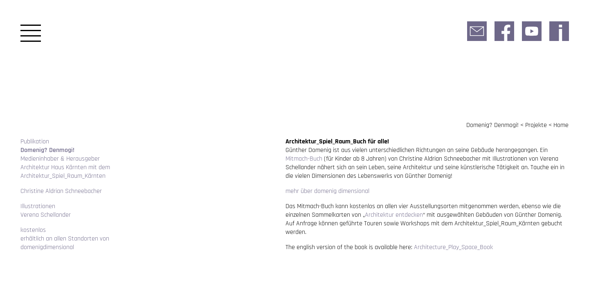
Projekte (536, 125)
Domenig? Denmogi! (492, 125)
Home (561, 125)
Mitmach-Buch (304, 158)
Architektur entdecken (394, 215)
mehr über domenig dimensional (327, 191)
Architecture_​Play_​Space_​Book (453, 247)
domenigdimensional (47, 247)
